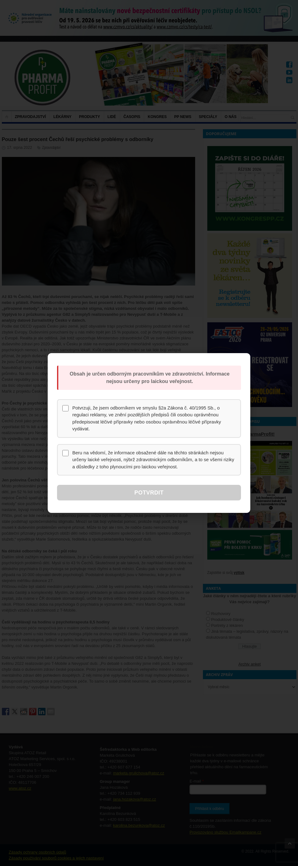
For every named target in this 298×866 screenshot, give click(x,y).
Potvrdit (149, 493)
